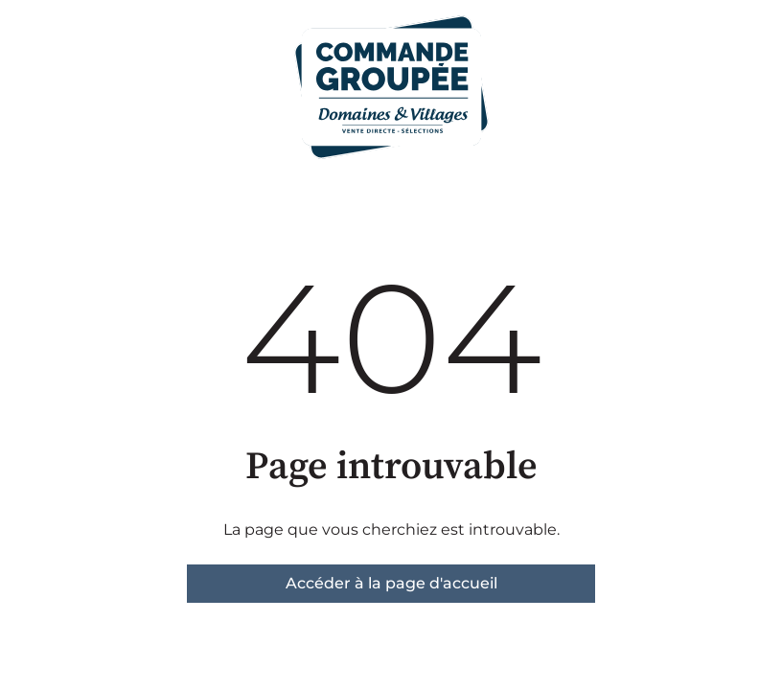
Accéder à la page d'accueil (391, 583)
